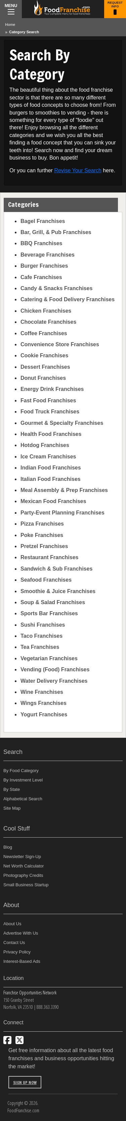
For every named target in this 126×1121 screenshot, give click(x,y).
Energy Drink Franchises (52, 389)
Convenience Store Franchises (59, 344)
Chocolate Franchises (48, 322)
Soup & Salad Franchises (52, 602)
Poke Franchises (41, 535)
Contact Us (14, 942)
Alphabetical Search (22, 798)
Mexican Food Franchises (53, 501)
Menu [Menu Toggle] (11, 9)
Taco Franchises (41, 636)
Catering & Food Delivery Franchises (67, 299)
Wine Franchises (41, 692)
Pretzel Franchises (44, 546)
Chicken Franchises (45, 311)
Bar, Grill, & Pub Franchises (55, 232)
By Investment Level (23, 779)
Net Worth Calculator (23, 865)
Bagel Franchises (42, 221)
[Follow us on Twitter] (19, 1040)
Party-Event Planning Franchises (62, 512)
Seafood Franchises (46, 580)
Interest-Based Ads (21, 961)
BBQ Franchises (41, 243)
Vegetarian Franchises (49, 658)
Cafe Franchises (41, 277)
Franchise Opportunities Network (29, 992)
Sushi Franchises (42, 625)
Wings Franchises (43, 703)
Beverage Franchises (47, 255)
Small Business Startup (25, 884)
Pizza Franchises (42, 524)
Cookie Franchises (44, 355)
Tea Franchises (39, 647)
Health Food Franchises (50, 434)
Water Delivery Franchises (54, 681)
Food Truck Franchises (49, 411)
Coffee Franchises (43, 333)
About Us (12, 923)
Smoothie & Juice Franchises (57, 591)
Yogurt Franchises (43, 714)
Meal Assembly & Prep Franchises (64, 490)
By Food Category (21, 770)
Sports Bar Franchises (49, 613)
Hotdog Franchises (44, 445)
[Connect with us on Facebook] (7, 1040)
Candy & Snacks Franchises (56, 288)
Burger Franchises (44, 266)
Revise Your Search (77, 170)
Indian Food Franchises (50, 467)
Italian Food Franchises (50, 479)
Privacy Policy (17, 951)
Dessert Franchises (45, 367)
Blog (7, 847)
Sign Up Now (25, 1082)
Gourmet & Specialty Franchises (61, 423)
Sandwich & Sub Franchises (56, 569)
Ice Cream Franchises (48, 456)
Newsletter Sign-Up (22, 856)
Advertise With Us (20, 933)
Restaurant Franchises (49, 557)
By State (11, 789)
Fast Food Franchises (48, 400)
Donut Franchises (43, 378)
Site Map (11, 808)
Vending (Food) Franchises (54, 669)
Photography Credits (23, 875)
